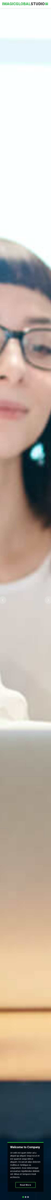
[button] (2, 600)
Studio (23, 4)
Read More (25, 1185)
